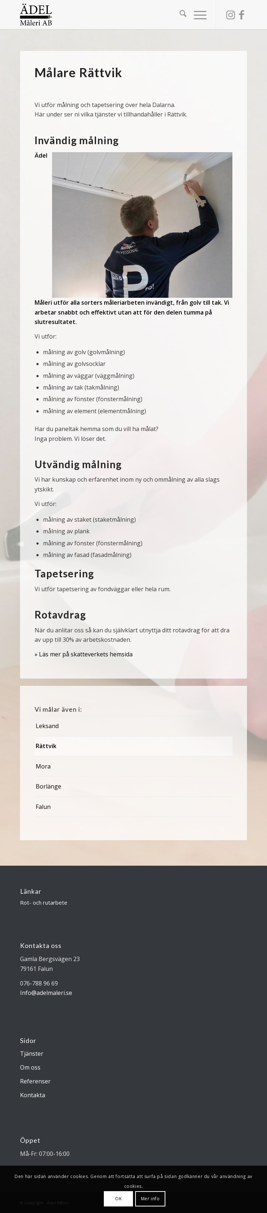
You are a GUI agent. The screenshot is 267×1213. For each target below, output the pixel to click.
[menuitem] (179, 14)
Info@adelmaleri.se (46, 993)
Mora (43, 766)
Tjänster (31, 1054)
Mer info (150, 1199)
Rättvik (46, 746)
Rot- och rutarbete (43, 902)
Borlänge (48, 786)
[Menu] (196, 14)
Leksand (47, 726)
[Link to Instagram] (230, 14)
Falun (43, 807)
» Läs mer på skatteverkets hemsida (84, 654)
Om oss (30, 1067)
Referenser (35, 1081)
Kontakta (32, 1095)
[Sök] (179, 14)
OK (118, 1199)
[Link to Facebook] (241, 14)
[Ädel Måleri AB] (110, 14)
